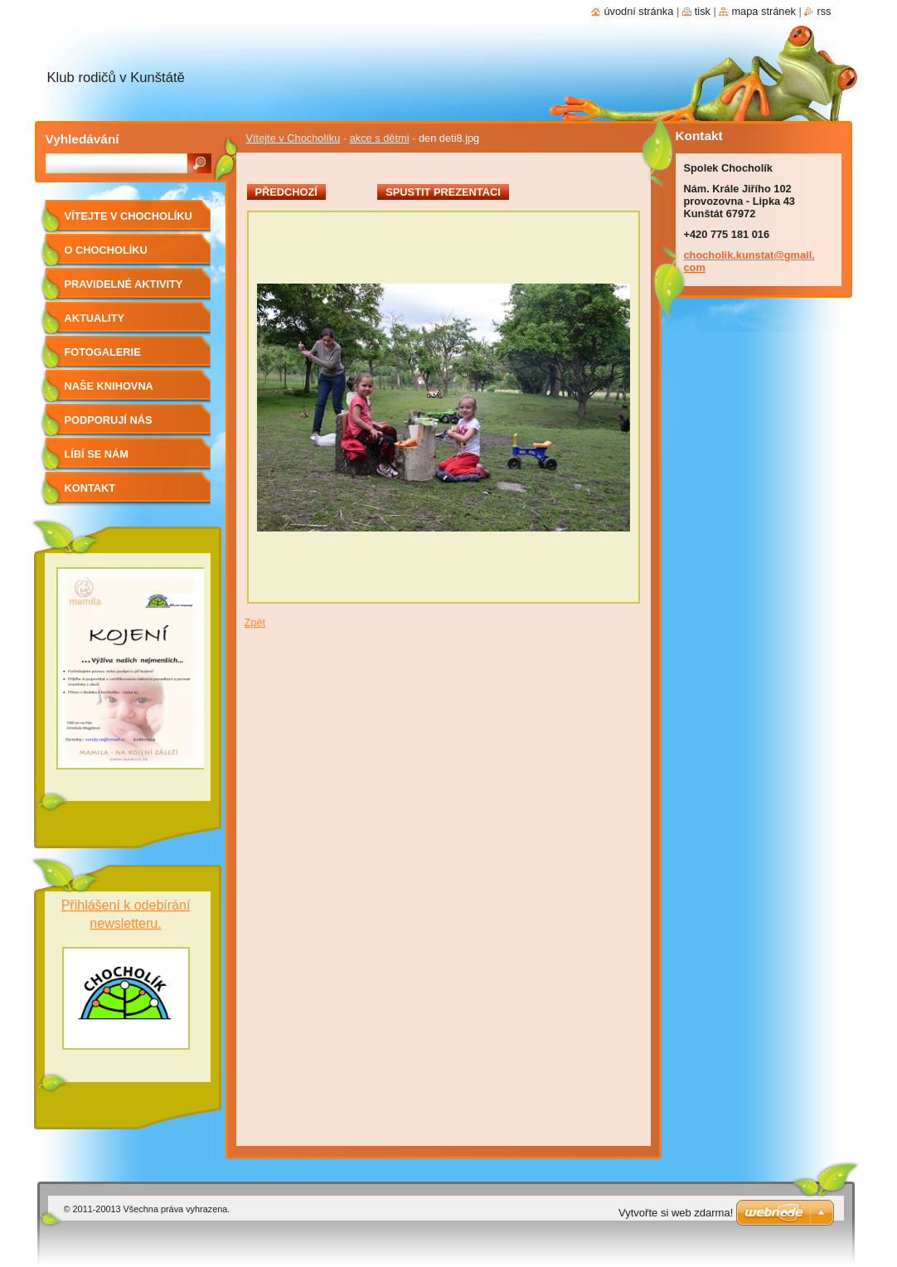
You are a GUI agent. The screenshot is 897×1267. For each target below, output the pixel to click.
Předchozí (286, 192)
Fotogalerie (103, 352)
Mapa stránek (763, 11)
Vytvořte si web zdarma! (675, 1212)
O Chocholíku (106, 250)
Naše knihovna (109, 386)
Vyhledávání (82, 139)
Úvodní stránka (638, 11)
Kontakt (90, 488)
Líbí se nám (97, 454)
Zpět (255, 622)
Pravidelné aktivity (124, 284)
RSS (824, 11)
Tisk (702, 11)
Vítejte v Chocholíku (293, 138)
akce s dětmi (380, 138)
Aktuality (95, 318)
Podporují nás (109, 420)
